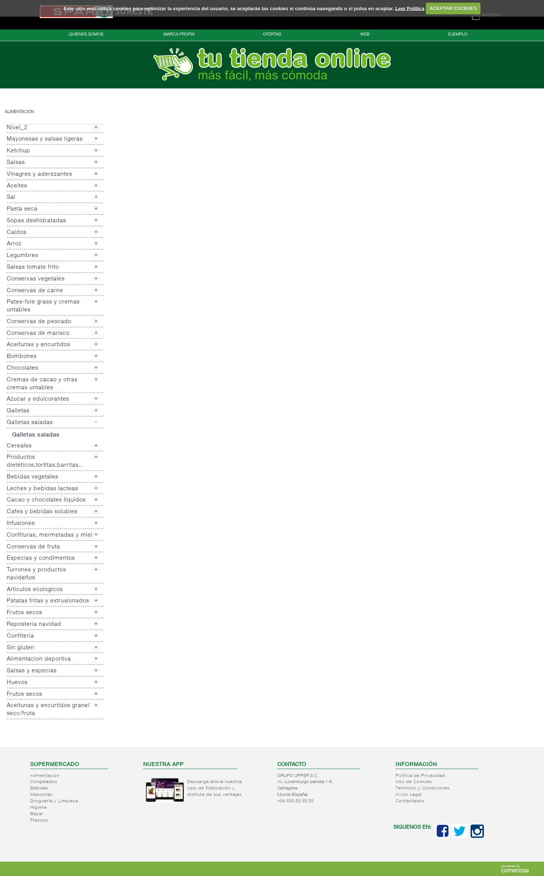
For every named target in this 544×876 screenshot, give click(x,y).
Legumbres (22, 255)
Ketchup (18, 151)
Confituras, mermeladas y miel (50, 535)
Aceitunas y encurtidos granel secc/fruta (48, 710)
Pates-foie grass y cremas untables (43, 306)
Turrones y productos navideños (36, 574)
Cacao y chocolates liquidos (46, 500)
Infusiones (21, 523)
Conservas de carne (35, 291)
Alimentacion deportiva (39, 659)
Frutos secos (24, 613)
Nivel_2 (17, 128)
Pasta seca (22, 209)
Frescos (39, 820)
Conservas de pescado (39, 322)
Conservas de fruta (33, 547)
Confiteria (20, 636)
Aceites (17, 186)
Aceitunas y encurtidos (38, 345)
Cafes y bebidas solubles (42, 512)
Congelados (43, 782)
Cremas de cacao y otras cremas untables (42, 384)
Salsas (16, 163)
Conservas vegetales (36, 279)
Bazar (36, 814)
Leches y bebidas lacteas (42, 489)
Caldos (16, 232)
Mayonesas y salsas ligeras (45, 139)
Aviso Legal (409, 794)
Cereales (19, 446)
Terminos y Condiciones (423, 788)
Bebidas (39, 788)
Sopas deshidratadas (36, 221)
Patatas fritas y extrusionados (48, 601)
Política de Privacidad (420, 776)
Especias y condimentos (41, 558)
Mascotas (41, 794)
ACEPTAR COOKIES (453, 8)
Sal (11, 197)
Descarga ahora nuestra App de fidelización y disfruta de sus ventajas (214, 788)
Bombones (22, 356)
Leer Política (409, 8)
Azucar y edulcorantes (38, 399)
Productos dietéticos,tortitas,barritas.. (44, 461)
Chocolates (22, 368)
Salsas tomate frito (33, 267)
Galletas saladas (30, 423)
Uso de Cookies (414, 782)
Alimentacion (19, 112)
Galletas (18, 411)
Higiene (38, 807)
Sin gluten (20, 648)
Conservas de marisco (38, 333)
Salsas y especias (32, 671)
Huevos (17, 683)
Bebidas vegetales (32, 477)
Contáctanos (410, 801)
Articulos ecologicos (35, 590)
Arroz (14, 244)
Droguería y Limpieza (54, 801)
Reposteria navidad (34, 624)
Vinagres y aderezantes (39, 174)
